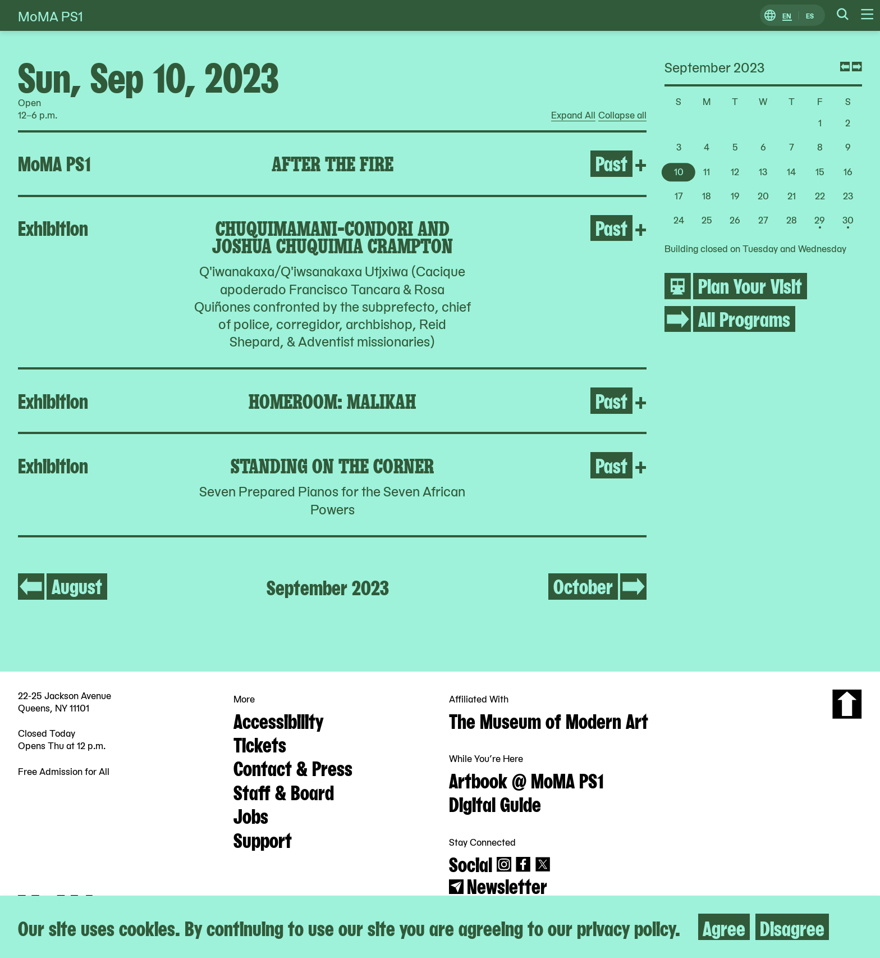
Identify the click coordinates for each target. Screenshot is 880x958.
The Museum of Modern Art (548, 720)
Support (262, 839)
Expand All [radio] (573, 115)
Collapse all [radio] (622, 115)
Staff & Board (283, 791)
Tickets (259, 743)
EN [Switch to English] (786, 15)
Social (470, 863)
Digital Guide (495, 803)
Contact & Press (292, 767)
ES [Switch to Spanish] (810, 15)
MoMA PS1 (50, 15)
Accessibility (278, 720)
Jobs (250, 814)
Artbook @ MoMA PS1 (526, 779)
